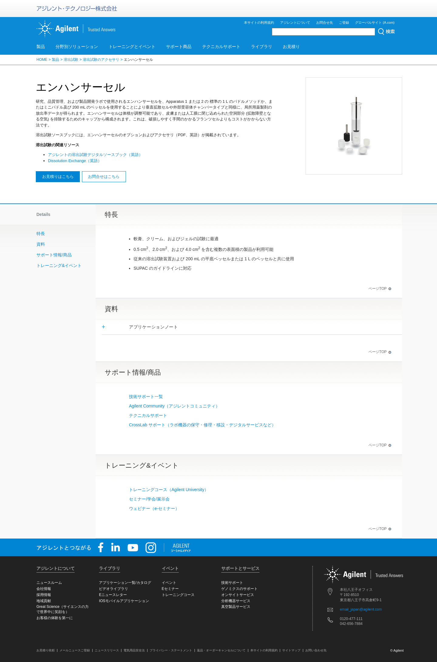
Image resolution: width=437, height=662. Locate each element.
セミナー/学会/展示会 (149, 499)
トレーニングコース (178, 595)
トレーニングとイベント (132, 46)
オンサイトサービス (237, 595)
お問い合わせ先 (316, 650)
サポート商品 (178, 46)
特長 (40, 233)
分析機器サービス (235, 601)
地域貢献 (43, 601)
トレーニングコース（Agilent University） (168, 489)
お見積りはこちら (58, 176)
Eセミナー (170, 589)
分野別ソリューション (77, 46)
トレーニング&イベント (59, 265)
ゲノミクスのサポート (239, 589)
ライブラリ (261, 46)
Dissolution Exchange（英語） (75, 160)
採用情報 (43, 595)
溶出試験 (71, 59)
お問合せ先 (324, 22)
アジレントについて (295, 22)
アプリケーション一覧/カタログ (125, 583)
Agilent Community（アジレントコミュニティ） (174, 406)
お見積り (291, 46)
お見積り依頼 (45, 650)
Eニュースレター (113, 595)
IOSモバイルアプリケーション (124, 601)
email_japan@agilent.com (361, 609)
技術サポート (232, 583)
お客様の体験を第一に (54, 618)
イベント (169, 583)
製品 (40, 46)
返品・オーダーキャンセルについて (221, 650)
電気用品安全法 (134, 650)
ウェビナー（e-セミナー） (154, 508)
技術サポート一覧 (146, 396)
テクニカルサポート (221, 46)
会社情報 (43, 589)
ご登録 (344, 22)
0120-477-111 (351, 619)
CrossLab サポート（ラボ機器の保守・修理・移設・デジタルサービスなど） (202, 424)
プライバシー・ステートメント (171, 650)
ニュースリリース (107, 650)
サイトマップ (291, 650)
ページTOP (379, 288)
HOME (41, 59)
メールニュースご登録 (74, 650)
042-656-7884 (351, 624)
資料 (40, 244)
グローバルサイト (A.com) (375, 22)
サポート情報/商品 (54, 254)
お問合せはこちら (104, 176)
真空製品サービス (235, 607)
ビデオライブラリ (113, 589)
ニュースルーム (49, 583)
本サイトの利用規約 (259, 22)
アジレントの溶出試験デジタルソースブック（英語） (95, 154)
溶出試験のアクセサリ (101, 59)
